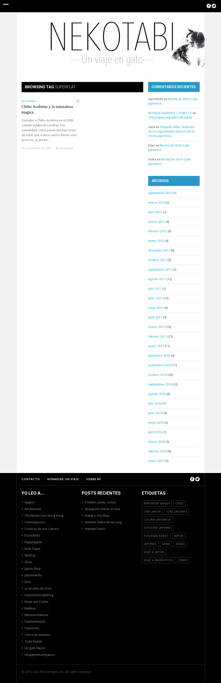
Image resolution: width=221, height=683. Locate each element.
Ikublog (30, 555)
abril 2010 (155, 432)
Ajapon (30, 502)
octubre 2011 (157, 260)
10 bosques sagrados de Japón (170, 117)
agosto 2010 (157, 394)
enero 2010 (156, 461)
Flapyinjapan (33, 542)
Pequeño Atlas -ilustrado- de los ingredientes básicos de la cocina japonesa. (172, 131)
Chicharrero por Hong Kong (44, 515)
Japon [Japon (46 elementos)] (178, 536)
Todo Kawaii (33, 641)
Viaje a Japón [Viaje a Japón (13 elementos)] (154, 552)
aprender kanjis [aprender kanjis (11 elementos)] (157, 503)
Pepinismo (32, 628)
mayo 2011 (156, 308)
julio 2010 (155, 403)
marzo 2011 (156, 327)
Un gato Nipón (35, 648)
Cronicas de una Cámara (42, 529)
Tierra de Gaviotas (38, 635)
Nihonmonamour (37, 615)
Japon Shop (33, 568)
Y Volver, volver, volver (100, 502)
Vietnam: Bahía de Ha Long (103, 522)
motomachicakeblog (39, 595)
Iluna (28, 562)
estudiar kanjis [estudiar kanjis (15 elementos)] (156, 536)
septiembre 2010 (160, 384)
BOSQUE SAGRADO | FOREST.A (170, 113)
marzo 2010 (156, 442)
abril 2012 (155, 212)
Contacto (31, 479)
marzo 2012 (156, 221)
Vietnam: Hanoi (95, 529)
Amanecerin (33, 509)
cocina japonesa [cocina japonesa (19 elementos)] (157, 519)
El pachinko (32, 535)
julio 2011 (155, 288)
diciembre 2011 (159, 250)
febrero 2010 (157, 451)
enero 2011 (156, 346)
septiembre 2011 (160, 269)
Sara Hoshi (66, 148)
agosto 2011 (157, 279)
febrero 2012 (157, 231)
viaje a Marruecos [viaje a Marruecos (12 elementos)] (158, 560)
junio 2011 (155, 298)
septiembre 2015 (160, 193)
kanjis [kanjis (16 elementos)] (180, 544)
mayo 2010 (156, 422)
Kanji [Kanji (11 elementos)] (166, 544)
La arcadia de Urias (38, 588)
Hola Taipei (32, 549)
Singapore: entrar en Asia (102, 509)
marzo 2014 (156, 202)
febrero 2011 (157, 336)
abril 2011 (155, 317)
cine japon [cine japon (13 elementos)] (152, 511)
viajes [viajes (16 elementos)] (183, 560)
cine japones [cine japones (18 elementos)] (177, 511)
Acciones (29, 101)
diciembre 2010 (159, 355)
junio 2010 (155, 413)
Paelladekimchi (35, 621)
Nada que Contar (37, 602)
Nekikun (30, 608)
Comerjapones (35, 522)
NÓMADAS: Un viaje (63, 479)
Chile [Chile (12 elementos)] (179, 503)
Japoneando (33, 575)
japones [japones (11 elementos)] (150, 544)
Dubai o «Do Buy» (97, 515)
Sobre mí (93, 479)
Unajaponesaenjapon (40, 655)
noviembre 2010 (159, 365)
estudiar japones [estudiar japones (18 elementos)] (158, 527)
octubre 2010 (157, 375)
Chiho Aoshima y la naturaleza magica (47, 109)
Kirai (28, 582)
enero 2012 (156, 241)
